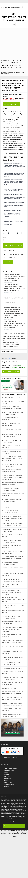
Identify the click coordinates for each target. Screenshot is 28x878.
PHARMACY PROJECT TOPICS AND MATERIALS (12, 652)
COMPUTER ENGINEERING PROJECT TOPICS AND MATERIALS (13, 483)
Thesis (6, 780)
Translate (12, 358)
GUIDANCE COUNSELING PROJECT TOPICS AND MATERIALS (12, 541)
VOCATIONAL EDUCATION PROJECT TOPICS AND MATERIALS (12, 715)
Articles (6, 772)
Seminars (6, 774)
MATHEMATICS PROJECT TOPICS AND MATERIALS (13, 611)
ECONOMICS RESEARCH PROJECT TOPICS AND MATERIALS (12, 500)
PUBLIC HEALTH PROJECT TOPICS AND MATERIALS (12, 683)
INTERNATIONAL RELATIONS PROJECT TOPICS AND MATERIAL (12, 580)
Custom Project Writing (10, 768)
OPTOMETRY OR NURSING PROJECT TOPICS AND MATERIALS (13, 647)
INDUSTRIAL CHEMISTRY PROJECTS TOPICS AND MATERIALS (12, 569)
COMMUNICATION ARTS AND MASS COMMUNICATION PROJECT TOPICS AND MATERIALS (12, 477)
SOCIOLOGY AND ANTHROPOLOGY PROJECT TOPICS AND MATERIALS (12, 698)
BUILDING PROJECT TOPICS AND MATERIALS (11, 452)
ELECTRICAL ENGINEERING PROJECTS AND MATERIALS (10, 511)
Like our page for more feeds (9, 757)
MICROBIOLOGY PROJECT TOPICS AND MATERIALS (12, 622)
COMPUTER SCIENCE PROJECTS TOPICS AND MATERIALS (11, 489)
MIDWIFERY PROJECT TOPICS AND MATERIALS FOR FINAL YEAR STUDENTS (12, 629)
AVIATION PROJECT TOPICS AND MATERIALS (11, 430)
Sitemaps (6, 786)
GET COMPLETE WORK (11, 104)
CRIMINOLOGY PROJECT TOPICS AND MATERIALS (13, 495)
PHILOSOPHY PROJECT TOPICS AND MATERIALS (12, 658)
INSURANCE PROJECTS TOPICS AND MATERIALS (13, 574)
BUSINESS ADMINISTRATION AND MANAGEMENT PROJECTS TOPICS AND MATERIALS (12, 458)
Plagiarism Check (9, 784)
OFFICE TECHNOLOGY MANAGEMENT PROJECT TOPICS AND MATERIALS (13, 641)
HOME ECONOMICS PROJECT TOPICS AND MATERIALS (13, 552)
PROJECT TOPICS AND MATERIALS (12, 668)
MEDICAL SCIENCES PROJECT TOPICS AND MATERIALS (11, 617)
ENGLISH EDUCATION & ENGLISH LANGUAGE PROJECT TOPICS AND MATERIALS (12, 518)
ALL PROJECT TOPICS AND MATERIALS (10, 419)
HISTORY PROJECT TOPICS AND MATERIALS (11, 546)
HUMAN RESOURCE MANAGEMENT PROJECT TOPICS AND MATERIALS (12, 558)
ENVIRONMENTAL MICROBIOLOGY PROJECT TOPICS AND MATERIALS (12, 524)
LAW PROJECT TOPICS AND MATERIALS (10, 585)
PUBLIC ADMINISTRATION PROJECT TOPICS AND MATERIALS (12, 678)
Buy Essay (7, 776)
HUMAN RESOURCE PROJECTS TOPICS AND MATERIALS (11, 563)
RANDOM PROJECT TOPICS (10, 688)
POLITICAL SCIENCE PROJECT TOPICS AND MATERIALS (11, 663)
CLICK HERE (8, 262)
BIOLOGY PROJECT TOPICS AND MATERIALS (11, 446)
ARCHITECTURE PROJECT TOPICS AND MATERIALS (12, 424)
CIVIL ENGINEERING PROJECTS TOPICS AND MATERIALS (11, 470)
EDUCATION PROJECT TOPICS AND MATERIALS (12, 506)
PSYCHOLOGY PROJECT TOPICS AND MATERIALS (13, 672)
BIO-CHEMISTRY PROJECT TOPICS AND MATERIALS (12, 441)
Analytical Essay (9, 770)
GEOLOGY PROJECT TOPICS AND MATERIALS (12, 535)
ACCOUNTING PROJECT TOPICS (10, 267)
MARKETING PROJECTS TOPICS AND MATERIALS (13, 606)
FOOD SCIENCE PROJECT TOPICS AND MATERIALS (12, 530)
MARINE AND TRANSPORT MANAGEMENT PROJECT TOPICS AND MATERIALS (13, 599)
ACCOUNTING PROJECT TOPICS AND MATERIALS (13, 402)
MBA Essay (7, 778)
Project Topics (8, 782)
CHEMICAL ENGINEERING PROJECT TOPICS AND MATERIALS (12, 465)
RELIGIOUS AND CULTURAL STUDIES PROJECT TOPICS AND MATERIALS (13, 693)
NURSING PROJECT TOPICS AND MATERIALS (11, 636)
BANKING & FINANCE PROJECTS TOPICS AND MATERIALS (11, 435)
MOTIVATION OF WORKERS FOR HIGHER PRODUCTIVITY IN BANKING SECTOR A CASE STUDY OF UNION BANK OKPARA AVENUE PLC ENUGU (13, 85)
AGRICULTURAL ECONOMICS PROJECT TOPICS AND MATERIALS (12, 407)
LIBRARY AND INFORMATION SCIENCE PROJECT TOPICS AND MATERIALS (11, 592)
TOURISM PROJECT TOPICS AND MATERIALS (11, 709)
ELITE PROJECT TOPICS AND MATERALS (9, 830)
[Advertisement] (14, 44)
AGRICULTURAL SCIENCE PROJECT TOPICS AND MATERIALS (12, 413)
